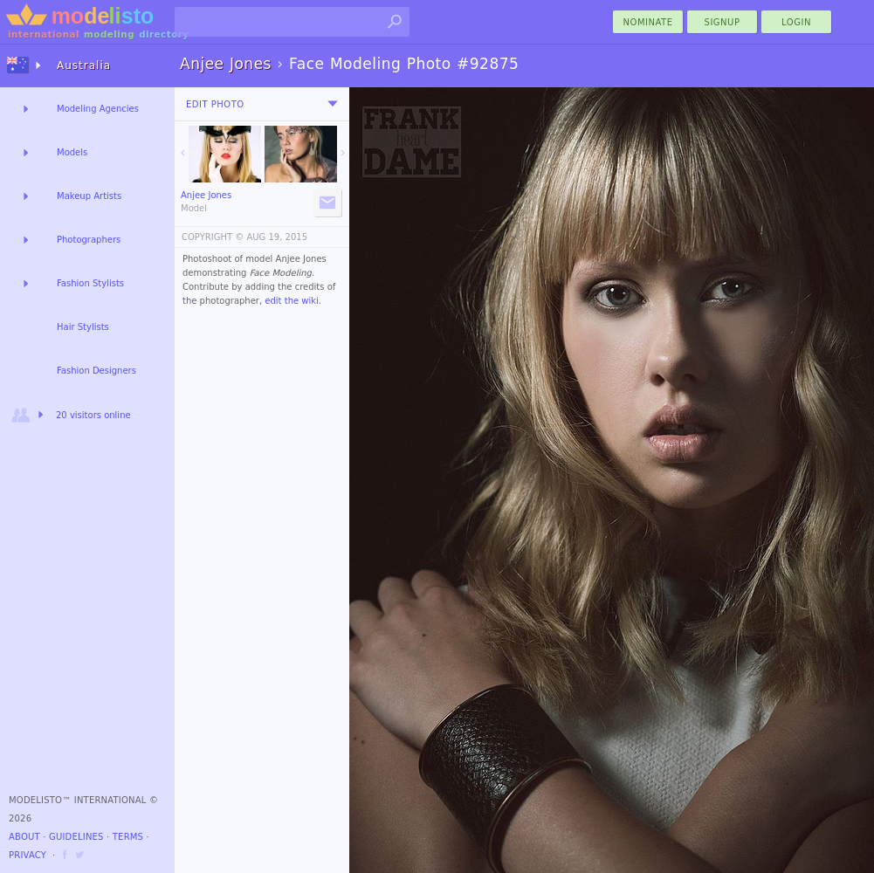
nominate (648, 22)
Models (72, 152)
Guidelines (76, 837)
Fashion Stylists (90, 283)
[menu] (333, 104)
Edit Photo (215, 104)
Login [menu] (796, 22)
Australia (84, 65)
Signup (722, 22)
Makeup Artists (89, 196)
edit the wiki (292, 301)
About (24, 837)
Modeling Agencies (98, 108)
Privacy (27, 855)
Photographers (88, 239)
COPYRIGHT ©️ (213, 237)
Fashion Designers (96, 370)
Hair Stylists (83, 327)
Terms (128, 837)
